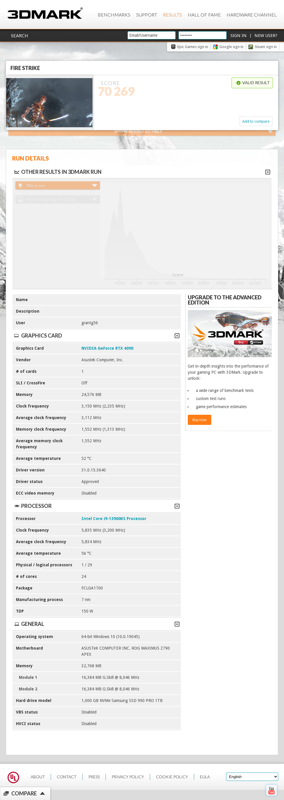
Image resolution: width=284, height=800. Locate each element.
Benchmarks (114, 14)
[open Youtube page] (271, 797)
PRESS (94, 776)
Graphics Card (97, 335)
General (97, 623)
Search (19, 35)
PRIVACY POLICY (128, 776)
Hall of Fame (204, 14)
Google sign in (231, 47)
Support (146, 14)
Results (172, 14)
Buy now (199, 420)
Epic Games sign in (192, 47)
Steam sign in (266, 47)
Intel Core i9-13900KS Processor (113, 518)
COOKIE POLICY (172, 776)
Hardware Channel (252, 14)
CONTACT (67, 776)
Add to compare (256, 121)
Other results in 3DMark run (57, 171)
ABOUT (38, 776)
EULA (205, 776)
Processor (97, 505)
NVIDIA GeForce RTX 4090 (107, 348)
